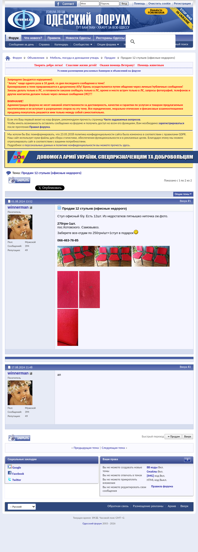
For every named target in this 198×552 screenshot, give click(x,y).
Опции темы (182, 194)
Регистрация (182, 3)
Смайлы (152, 471)
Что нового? (33, 38)
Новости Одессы (78, 38)
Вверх (183, 201)
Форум (14, 38)
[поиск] (150, 42)
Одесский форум (92, 523)
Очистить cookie (159, 3)
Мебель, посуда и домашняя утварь (74, 57)
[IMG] (150, 475)
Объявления (35, 57)
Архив (172, 506)
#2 (189, 367)
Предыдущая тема (86, 448)
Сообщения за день (21, 44)
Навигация (130, 44)
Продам (110, 57)
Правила (54, 38)
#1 (189, 201)
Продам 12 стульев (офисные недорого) (52, 173)
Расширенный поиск (175, 44)
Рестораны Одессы (110, 38)
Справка (44, 44)
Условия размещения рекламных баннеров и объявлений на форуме (99, 70)
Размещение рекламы (148, 506)
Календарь (61, 44)
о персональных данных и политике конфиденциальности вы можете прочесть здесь (76, 145)
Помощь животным (150, 65)
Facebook (18, 473)
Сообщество (81, 44)
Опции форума (106, 44)
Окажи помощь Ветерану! (117, 65)
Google (16, 467)
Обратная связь (118, 506)
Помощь (139, 3)
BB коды (152, 467)
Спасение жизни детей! (81, 65)
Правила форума (162, 486)
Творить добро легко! (48, 65)
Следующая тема (113, 448)
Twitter (16, 480)
